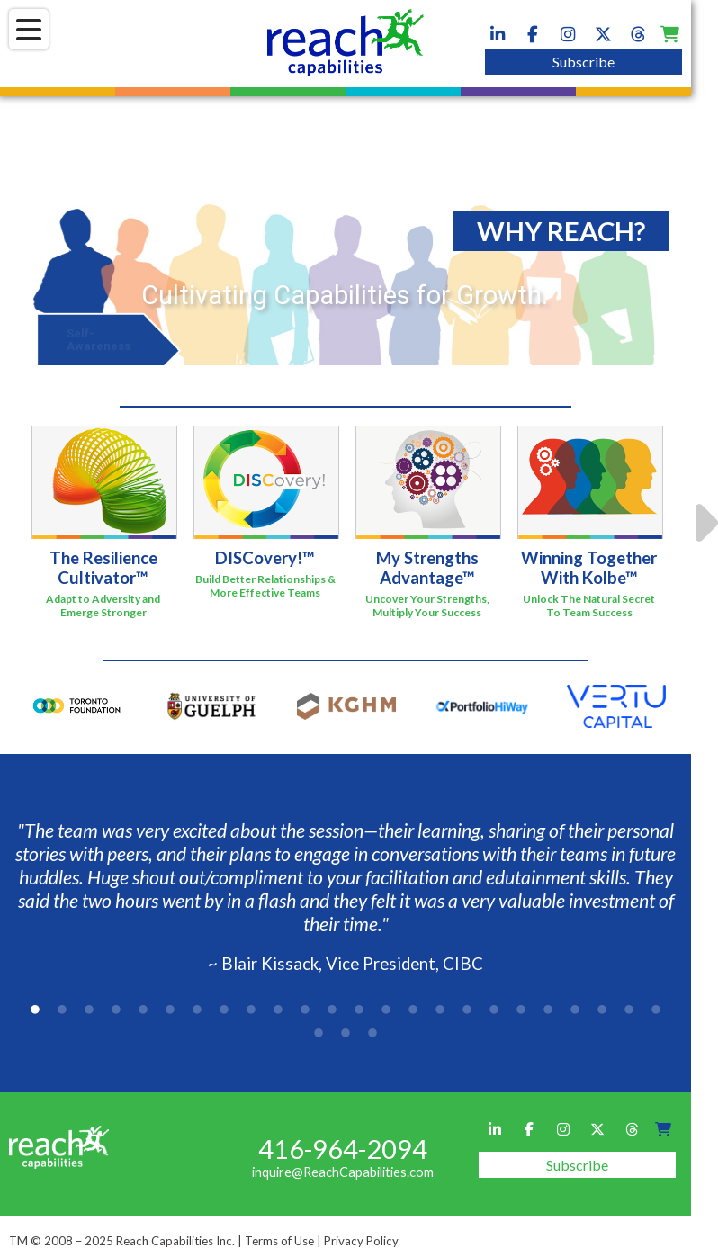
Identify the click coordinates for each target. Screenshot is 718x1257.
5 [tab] (143, 1010)
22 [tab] (602, 1010)
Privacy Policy (361, 1241)
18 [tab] (494, 1010)
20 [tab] (548, 1010)
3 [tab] (89, 1010)
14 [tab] (386, 1010)
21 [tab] (575, 1010)
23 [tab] (629, 1010)
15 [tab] (413, 1010)
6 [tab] (170, 1010)
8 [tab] (224, 1010)
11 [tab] (305, 1010)
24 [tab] (656, 1010)
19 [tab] (521, 1010)
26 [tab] (346, 1034)
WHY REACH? (561, 231)
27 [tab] (372, 1034)
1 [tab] (35, 1010)
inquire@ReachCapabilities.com (343, 1172)
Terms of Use (279, 1241)
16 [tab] (440, 1010)
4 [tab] (116, 1010)
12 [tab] (332, 1010)
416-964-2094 (342, 1148)
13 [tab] (359, 1010)
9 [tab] (251, 1010)
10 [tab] (278, 1010)
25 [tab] (319, 1034)
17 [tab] (467, 1010)
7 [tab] (197, 1010)
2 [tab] (62, 1010)
